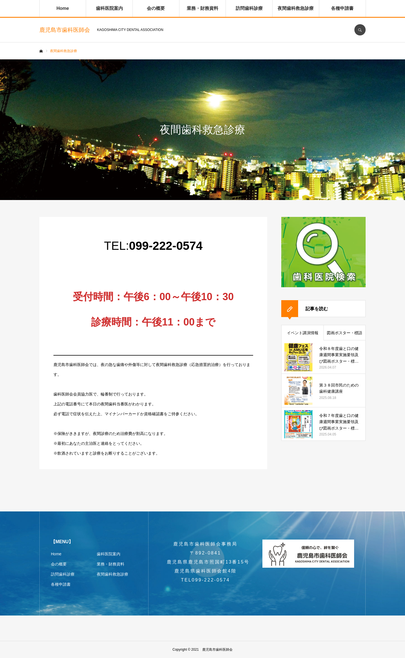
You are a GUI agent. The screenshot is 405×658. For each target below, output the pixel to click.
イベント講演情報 (302, 333)
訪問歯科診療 (249, 8)
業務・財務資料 (202, 8)
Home (63, 8)
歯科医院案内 (109, 8)
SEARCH (360, 29)
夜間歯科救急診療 (296, 8)
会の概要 (156, 8)
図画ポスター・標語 (344, 333)
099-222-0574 (166, 245)
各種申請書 (342, 8)
